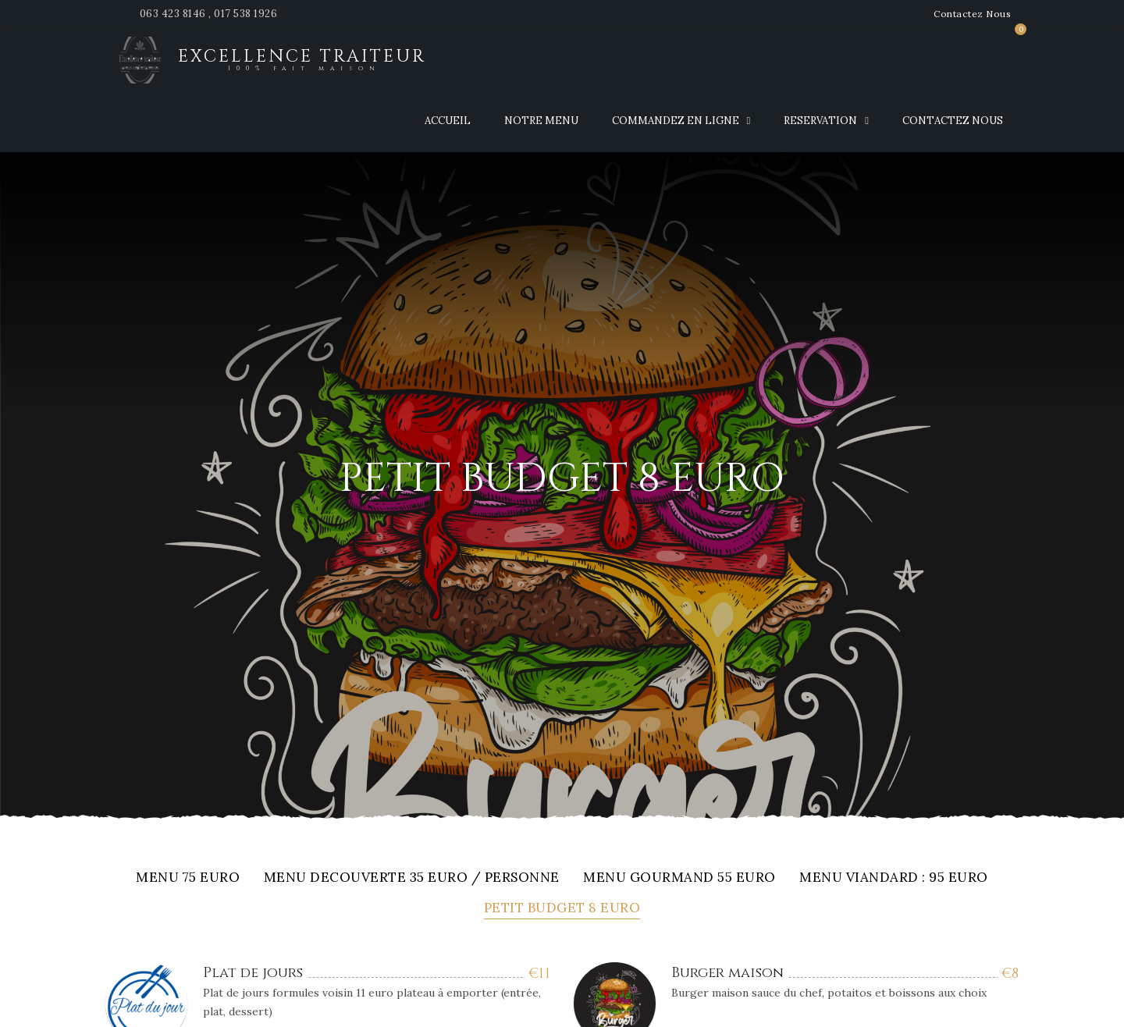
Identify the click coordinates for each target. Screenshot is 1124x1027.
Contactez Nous (972, 14)
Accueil (448, 120)
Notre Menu (541, 120)
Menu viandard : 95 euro (893, 878)
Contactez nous (952, 120)
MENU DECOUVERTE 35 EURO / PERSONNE (412, 878)
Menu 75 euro (188, 878)
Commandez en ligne (675, 120)
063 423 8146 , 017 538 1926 (209, 13)
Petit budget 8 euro (562, 908)
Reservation (820, 120)
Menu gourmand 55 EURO (679, 878)
